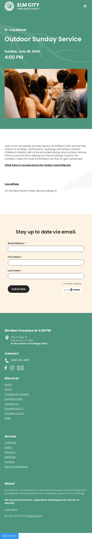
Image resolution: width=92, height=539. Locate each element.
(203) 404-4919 (20, 360)
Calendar (10, 442)
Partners (10, 462)
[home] (22, 6)
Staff (8, 418)
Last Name (15, 271)
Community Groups (17, 394)
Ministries (10, 457)
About (8, 389)
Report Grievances (16, 466)
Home (8, 384)
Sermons (10, 452)
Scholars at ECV (14, 413)
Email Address (17, 243)
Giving (8, 447)
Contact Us (12, 404)
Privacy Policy (33, 515)
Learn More (11, 509)
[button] (85, 6)
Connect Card (13, 399)
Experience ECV (14, 408)
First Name (15, 257)
